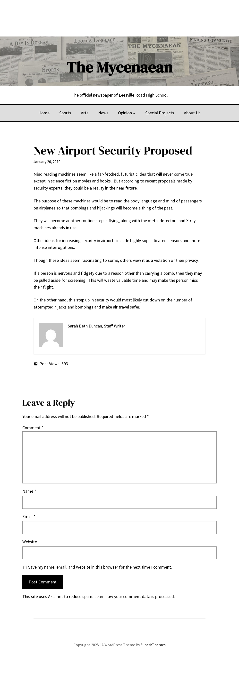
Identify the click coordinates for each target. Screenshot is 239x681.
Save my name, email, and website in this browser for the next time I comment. (100, 567)
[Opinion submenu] (134, 113)
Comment (32, 427)
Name (29, 491)
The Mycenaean (119, 67)
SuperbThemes (153, 644)
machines (82, 201)
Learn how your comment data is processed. (134, 596)
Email (28, 516)
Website (29, 542)
